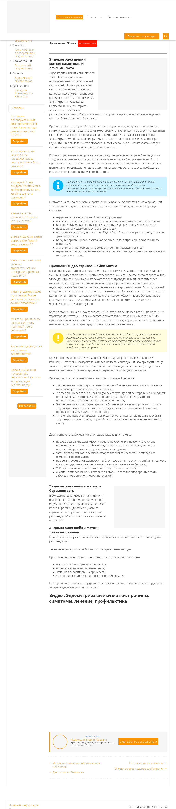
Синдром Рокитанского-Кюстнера (24, 93)
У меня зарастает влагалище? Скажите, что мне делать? (24, 217)
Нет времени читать (87, 43)
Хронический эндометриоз (23, 79)
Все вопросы (27, 406)
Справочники (94, 17)
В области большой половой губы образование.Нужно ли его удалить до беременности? (26, 377)
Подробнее (19, 141)
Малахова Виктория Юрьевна (89, 739)
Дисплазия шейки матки (68, 772)
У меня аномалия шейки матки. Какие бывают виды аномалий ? (26, 240)
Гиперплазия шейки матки (146, 763)
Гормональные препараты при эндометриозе (25, 53)
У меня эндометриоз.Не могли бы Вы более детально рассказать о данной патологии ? (26, 297)
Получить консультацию (141, 36)
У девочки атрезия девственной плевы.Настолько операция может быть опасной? (25, 158)
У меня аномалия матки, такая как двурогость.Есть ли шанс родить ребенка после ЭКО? (26, 268)
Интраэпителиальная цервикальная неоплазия (76, 765)
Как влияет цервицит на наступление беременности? (26, 350)
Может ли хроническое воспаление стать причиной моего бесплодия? (26, 324)
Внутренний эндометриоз (23, 67)
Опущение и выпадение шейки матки (139, 768)
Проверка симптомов (119, 17)
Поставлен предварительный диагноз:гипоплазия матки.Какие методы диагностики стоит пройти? (24, 125)
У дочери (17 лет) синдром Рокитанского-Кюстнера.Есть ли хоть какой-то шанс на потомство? (26, 189)
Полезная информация (69, 17)
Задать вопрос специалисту (138, 741)
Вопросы (18, 108)
